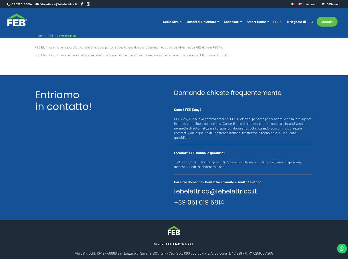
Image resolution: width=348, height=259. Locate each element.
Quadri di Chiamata (201, 22)
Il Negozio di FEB (300, 22)
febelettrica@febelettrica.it (215, 191)
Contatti (327, 21)
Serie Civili (171, 22)
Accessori (231, 22)
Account (312, 4)
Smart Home (256, 22)
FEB (276, 22)
